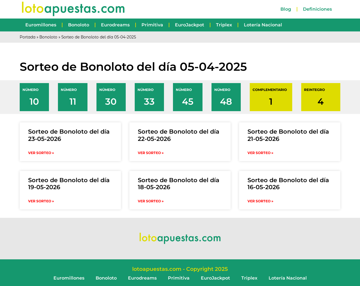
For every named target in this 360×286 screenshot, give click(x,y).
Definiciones (317, 9)
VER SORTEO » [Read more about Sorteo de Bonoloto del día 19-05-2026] (41, 201)
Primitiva (152, 25)
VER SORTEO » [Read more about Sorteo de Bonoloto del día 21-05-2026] (260, 153)
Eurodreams (115, 25)
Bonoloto (78, 25)
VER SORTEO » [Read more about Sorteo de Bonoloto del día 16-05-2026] (260, 201)
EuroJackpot (189, 25)
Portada (27, 37)
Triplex (224, 25)
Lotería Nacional (263, 25)
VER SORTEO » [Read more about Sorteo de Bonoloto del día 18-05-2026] (151, 201)
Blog (285, 9)
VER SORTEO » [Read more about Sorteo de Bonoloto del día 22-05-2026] (151, 153)
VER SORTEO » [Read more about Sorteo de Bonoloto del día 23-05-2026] (41, 153)
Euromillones (40, 25)
